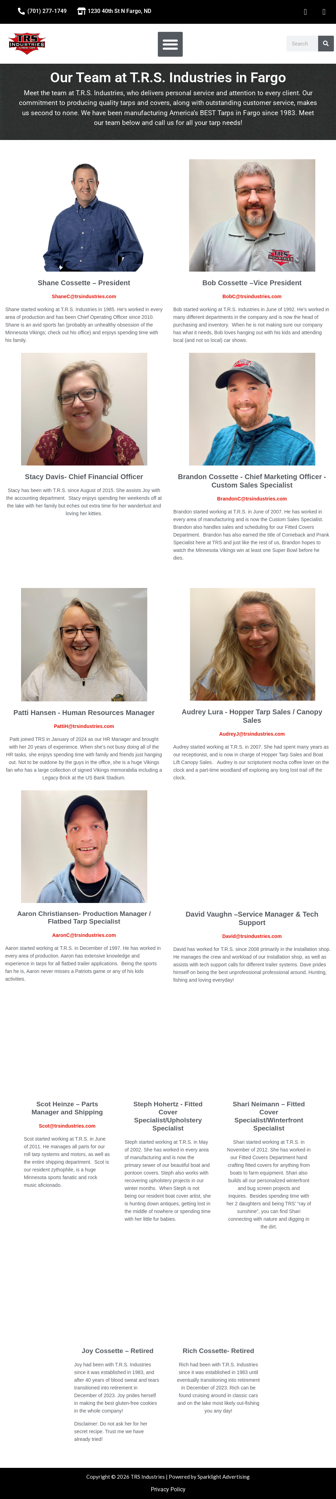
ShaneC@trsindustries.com (84, 296)
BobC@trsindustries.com (251, 296)
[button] (170, 44)
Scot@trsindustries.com (67, 1126)
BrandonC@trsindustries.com (252, 499)
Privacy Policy (168, 1489)
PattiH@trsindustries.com (84, 726)
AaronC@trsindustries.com (84, 935)
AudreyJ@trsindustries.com (252, 734)
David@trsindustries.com (252, 936)
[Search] (326, 43)
